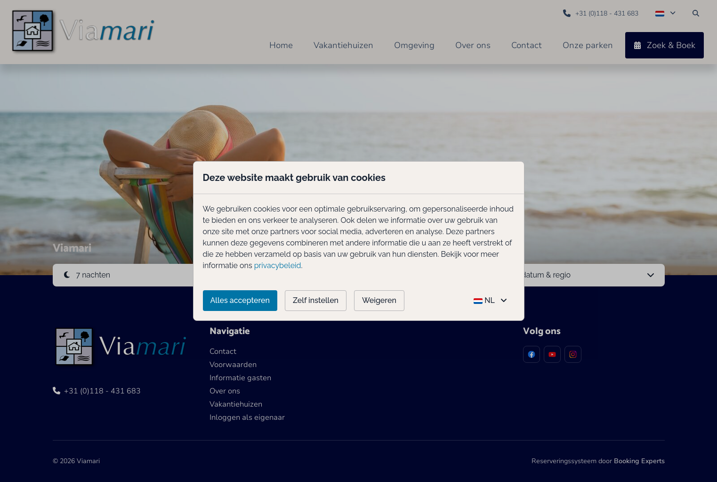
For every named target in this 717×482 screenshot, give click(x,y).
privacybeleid (277, 265)
